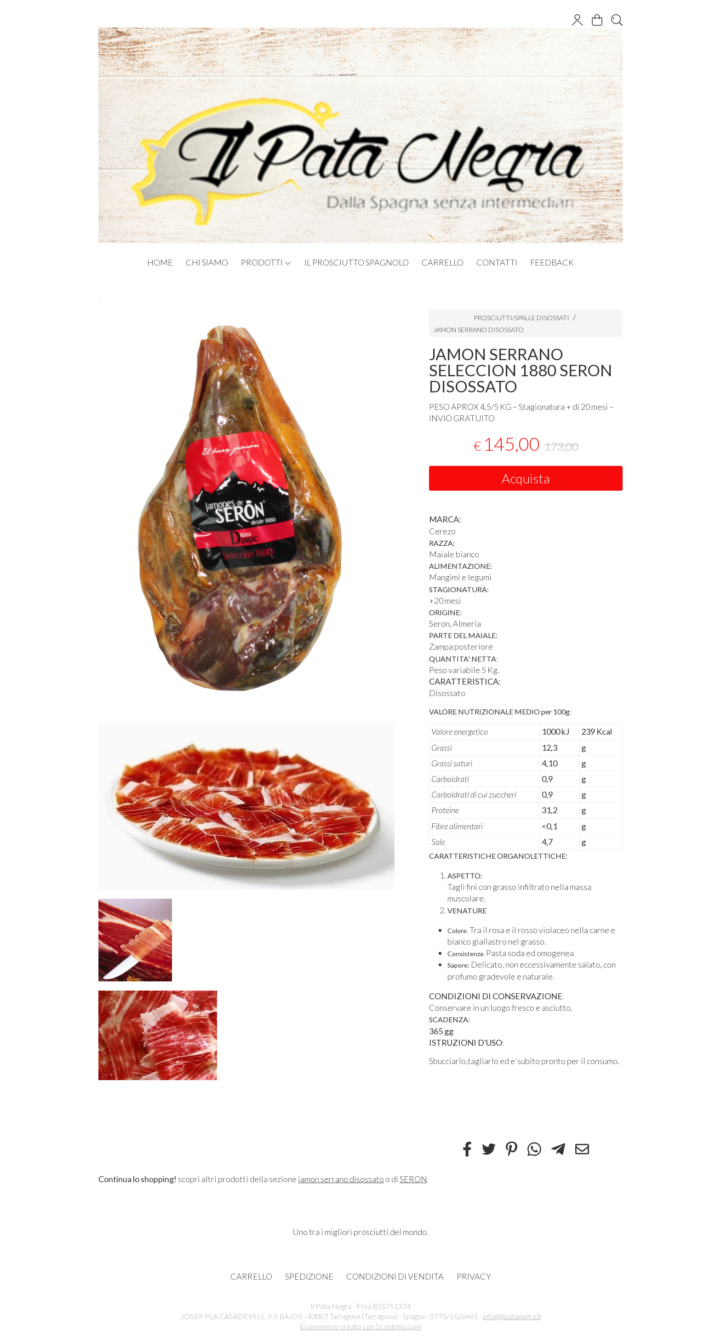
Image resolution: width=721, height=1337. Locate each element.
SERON (413, 1179)
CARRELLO (443, 262)
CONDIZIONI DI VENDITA (395, 1276)
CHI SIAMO (207, 262)
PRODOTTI (266, 262)
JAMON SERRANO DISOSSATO (479, 330)
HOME (160, 262)
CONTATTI (496, 262)
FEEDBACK (552, 262)
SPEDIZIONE (309, 1276)
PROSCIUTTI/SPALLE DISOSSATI (521, 318)
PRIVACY (474, 1276)
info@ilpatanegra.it (512, 1316)
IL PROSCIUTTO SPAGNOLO (356, 262)
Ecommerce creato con (360, 1326)
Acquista (526, 478)
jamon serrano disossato (341, 1179)
